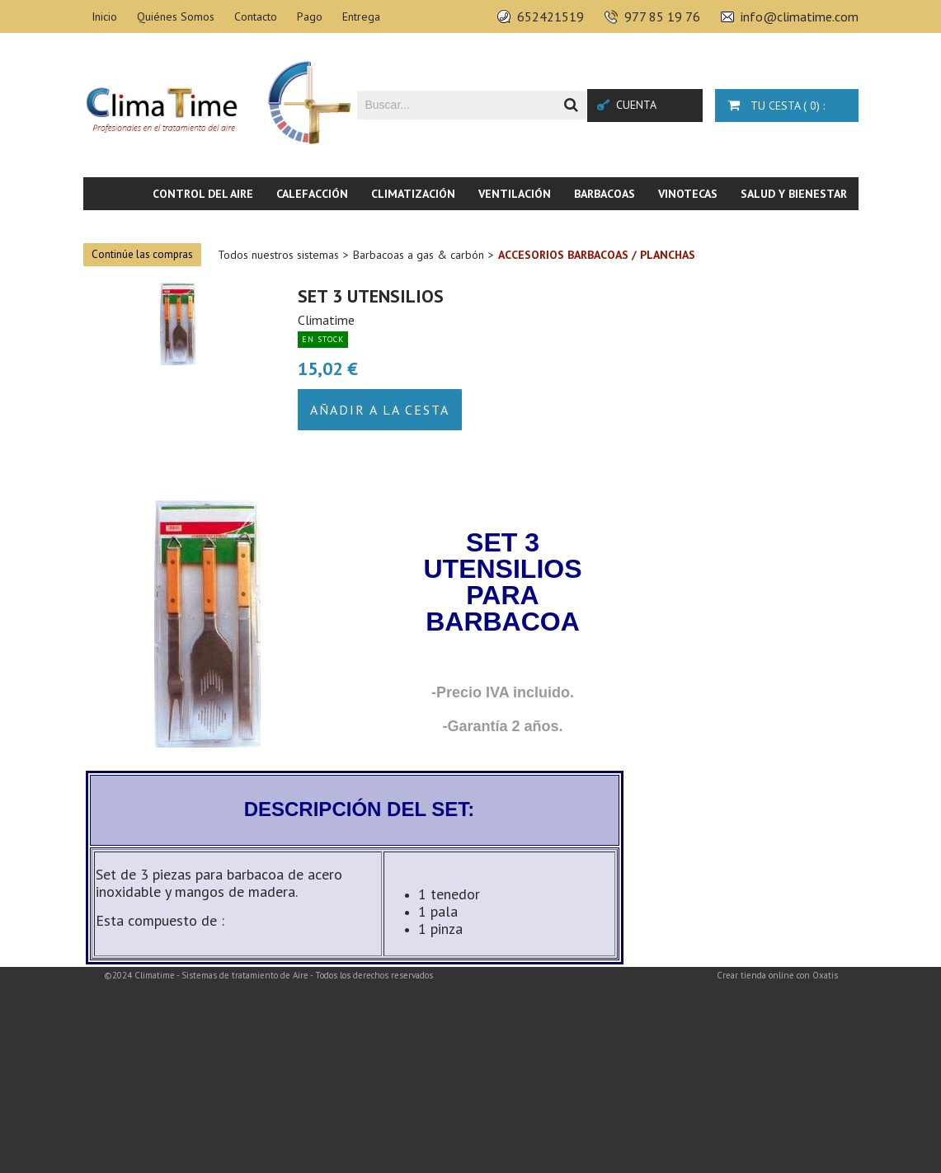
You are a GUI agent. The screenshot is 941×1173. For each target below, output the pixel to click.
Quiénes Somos (175, 16)
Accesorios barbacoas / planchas (596, 254)
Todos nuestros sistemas (278, 254)
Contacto (255, 16)
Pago (309, 16)
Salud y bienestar (794, 193)
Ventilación (514, 193)
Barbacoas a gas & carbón (418, 254)
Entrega (361, 16)
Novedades (815, 226)
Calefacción (312, 193)
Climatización (413, 193)
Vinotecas (688, 193)
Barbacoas (604, 193)
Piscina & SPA (722, 226)
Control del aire (203, 193)
